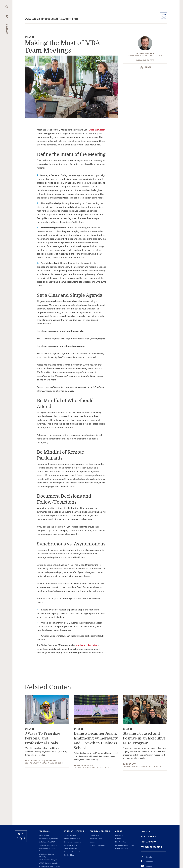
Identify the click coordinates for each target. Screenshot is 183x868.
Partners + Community (72, 852)
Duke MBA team (97, 129)
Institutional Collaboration (124, 845)
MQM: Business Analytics (48, 860)
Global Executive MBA (47, 842)
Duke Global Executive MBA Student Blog (51, 18)
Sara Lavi (131, 764)
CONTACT (145, 832)
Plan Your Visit (120, 842)
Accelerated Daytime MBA (48, 839)
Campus (118, 839)
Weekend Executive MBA (48, 845)
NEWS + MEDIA (148, 837)
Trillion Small (85, 766)
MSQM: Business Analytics (48, 863)
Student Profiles (70, 835)
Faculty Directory (96, 835)
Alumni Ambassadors (72, 839)
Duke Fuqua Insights (97, 845)
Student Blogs (69, 855)
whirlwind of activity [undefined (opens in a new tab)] (86, 645)
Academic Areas (96, 839)
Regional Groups (70, 845)
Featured (7, 29)
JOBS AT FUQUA (148, 842)
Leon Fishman (146, 53)
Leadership (119, 835)
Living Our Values (121, 848)
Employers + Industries (72, 842)
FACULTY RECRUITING (151, 847)
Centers (92, 842)
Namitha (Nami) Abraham (42, 761)
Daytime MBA (44, 835)
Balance (29, 37)
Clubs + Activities (70, 848)
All (7, 16)
